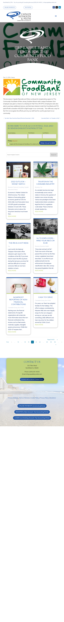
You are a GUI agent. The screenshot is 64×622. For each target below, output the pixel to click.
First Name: (31, 133)
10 (18, 342)
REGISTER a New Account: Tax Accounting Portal (32, 412)
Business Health (44, 246)
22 (40, 342)
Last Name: (46, 133)
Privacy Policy (44, 398)
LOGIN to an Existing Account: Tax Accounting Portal (32, 418)
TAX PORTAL (28, 7)
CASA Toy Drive (45, 297)
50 (55, 342)
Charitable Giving (12, 307)
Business (37, 187)
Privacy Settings (13, 398)
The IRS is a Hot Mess (18, 243)
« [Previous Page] (11, 342)
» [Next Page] (61, 342)
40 (51, 342)
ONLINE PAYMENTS (9, 7)
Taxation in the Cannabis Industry (45, 182)
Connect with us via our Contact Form (32, 379)
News (13, 77)
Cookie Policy (35, 398)
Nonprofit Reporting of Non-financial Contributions (18, 300)
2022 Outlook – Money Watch (18, 182)
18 (25, 342)
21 (36, 342)
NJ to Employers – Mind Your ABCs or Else (45, 240)
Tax (9, 246)
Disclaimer (53, 398)
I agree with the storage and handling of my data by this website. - (31, 144)
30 (47, 342)
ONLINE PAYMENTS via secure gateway (32, 406)
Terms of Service (24, 398)
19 (28, 342)
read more (12, 216)
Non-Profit (21, 307)
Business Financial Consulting (16, 187)
